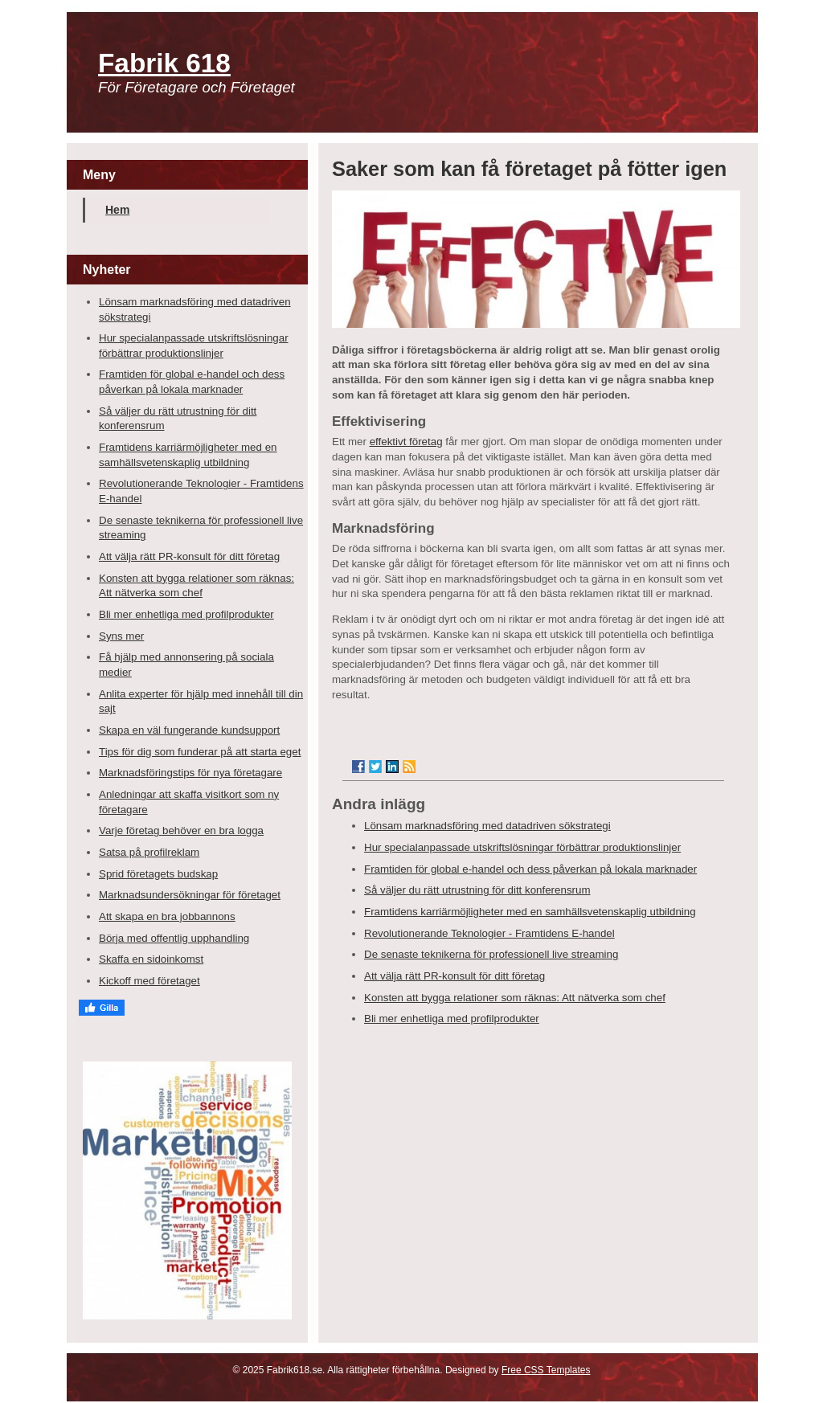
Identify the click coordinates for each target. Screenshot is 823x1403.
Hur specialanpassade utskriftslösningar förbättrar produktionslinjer (522, 847)
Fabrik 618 (164, 63)
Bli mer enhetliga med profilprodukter (186, 614)
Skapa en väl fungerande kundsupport (189, 730)
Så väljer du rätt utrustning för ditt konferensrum (477, 890)
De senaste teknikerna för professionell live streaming (491, 954)
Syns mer (121, 636)
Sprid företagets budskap (158, 874)
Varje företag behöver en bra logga (181, 830)
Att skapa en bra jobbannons (167, 916)
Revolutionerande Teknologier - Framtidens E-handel (489, 933)
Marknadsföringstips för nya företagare (190, 773)
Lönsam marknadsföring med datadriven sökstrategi (487, 826)
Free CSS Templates (546, 1370)
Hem (117, 209)
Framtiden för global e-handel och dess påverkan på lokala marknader (530, 869)
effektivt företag (406, 442)
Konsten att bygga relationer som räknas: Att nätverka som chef (514, 998)
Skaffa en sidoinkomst (151, 959)
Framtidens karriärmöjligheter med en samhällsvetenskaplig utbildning (530, 912)
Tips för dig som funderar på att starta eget (200, 752)
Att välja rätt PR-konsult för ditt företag (189, 556)
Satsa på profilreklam (149, 852)
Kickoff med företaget (149, 981)
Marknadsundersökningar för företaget (189, 895)
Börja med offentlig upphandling (174, 938)
